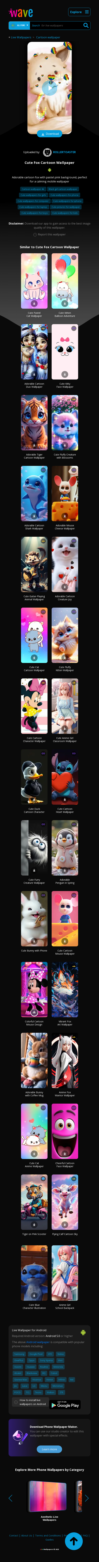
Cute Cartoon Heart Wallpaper (65, 810)
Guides (49, 1539)
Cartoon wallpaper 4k (33, 189)
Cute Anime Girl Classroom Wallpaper (65, 739)
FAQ (85, 1535)
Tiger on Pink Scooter (34, 1234)
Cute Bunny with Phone (34, 950)
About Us (26, 1535)
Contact (13, 1535)
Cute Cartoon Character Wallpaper (34, 739)
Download (49, 134)
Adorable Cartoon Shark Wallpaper (34, 527)
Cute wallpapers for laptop (33, 206)
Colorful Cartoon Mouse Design (34, 1023)
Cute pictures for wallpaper (66, 206)
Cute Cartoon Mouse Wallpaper (65, 952)
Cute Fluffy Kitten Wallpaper (65, 669)
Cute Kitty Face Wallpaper (64, 385)
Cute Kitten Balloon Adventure (65, 314)
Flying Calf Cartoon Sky (65, 1234)
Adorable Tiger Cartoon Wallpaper (34, 456)
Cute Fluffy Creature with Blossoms (65, 456)
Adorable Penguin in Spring (64, 881)
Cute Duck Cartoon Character (34, 810)
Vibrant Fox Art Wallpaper (64, 1023)
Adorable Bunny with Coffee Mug (34, 1094)
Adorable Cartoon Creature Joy (65, 598)
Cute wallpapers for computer (33, 201)
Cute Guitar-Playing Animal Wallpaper (34, 598)
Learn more (49, 1449)
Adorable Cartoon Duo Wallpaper (34, 385)
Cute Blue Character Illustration (34, 1306)
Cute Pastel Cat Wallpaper (34, 314)
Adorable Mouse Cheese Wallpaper (65, 527)
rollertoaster (59, 152)
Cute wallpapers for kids (65, 212)
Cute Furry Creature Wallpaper (34, 881)
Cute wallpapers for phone (64, 195)
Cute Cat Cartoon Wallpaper (34, 669)
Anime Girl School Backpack (64, 1306)
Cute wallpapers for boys (35, 212)
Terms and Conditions (48, 1535)
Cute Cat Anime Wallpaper (34, 1165)
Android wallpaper (38, 1342)
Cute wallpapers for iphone (67, 201)
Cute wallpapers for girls (34, 195)
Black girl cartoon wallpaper (63, 189)
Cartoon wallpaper (48, 37)
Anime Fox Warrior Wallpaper (65, 1094)
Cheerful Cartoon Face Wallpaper (64, 1165)
